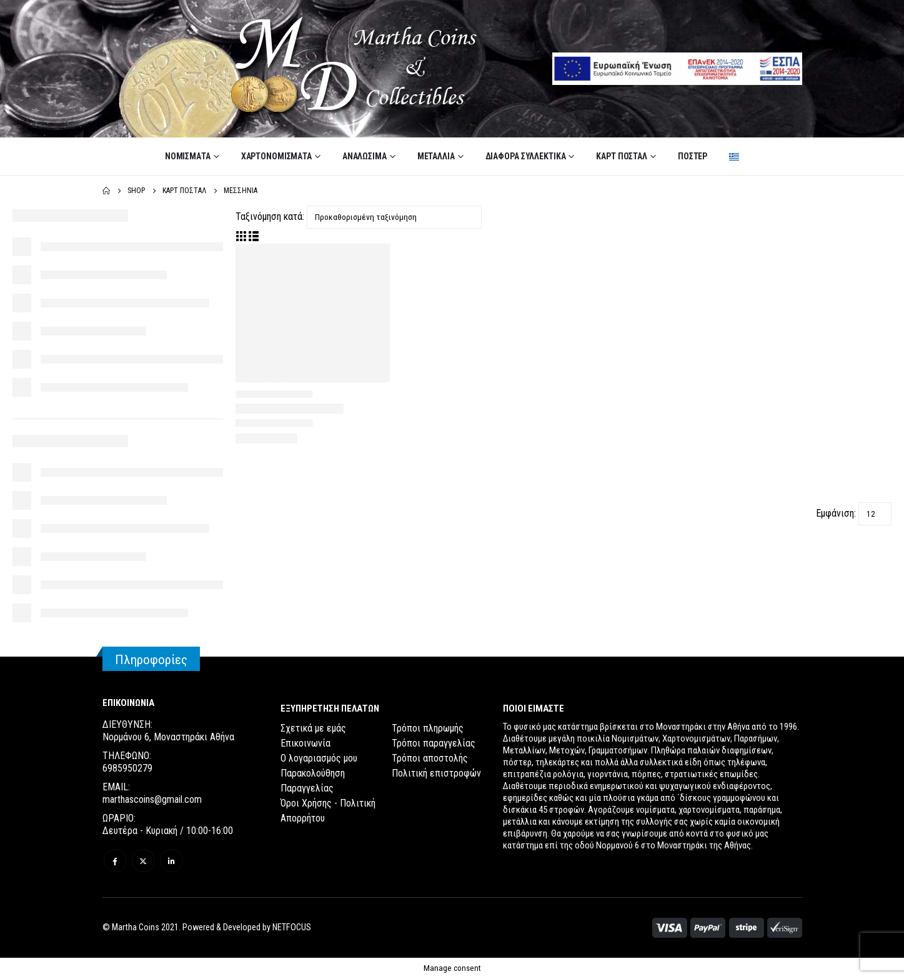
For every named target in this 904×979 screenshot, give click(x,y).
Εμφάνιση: (836, 513)
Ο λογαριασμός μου (319, 758)
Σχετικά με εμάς (313, 728)
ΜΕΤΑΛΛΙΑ (436, 156)
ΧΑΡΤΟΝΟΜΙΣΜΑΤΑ (276, 156)
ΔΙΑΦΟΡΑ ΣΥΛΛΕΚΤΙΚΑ (525, 156)
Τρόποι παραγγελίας (433, 743)
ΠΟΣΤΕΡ (692, 156)
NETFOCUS (291, 927)
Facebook (115, 860)
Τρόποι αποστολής (430, 758)
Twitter (143, 860)
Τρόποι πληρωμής (428, 728)
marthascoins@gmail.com (152, 799)
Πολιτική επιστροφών (436, 773)
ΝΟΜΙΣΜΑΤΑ (188, 156)
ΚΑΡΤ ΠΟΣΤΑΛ (621, 156)
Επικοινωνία (305, 743)
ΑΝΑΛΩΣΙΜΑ (364, 156)
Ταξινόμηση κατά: (270, 216)
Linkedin (171, 860)
